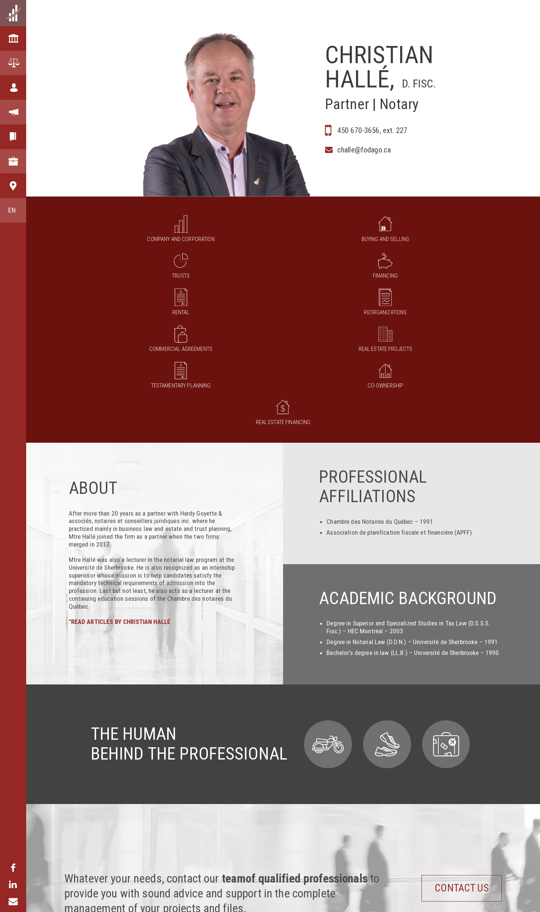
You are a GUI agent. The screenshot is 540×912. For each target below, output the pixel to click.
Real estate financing (429, 272)
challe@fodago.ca (362, 151)
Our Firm (75, 897)
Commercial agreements (137, 272)
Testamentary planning (283, 272)
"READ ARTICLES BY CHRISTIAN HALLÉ (122, 483)
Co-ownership (356, 272)
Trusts (247, 231)
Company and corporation (101, 231)
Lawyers (348, 897)
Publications (484, 897)
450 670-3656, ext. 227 (370, 129)
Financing (319, 231)
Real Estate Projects (210, 272)
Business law (201, 897)
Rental (392, 231)
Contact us (450, 750)
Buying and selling (174, 231)
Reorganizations (465, 231)
